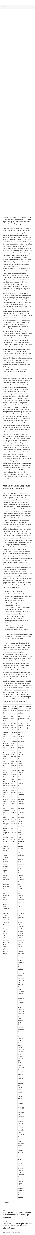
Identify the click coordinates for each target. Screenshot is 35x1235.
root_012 (18, 7)
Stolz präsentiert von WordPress (11, 1233)
